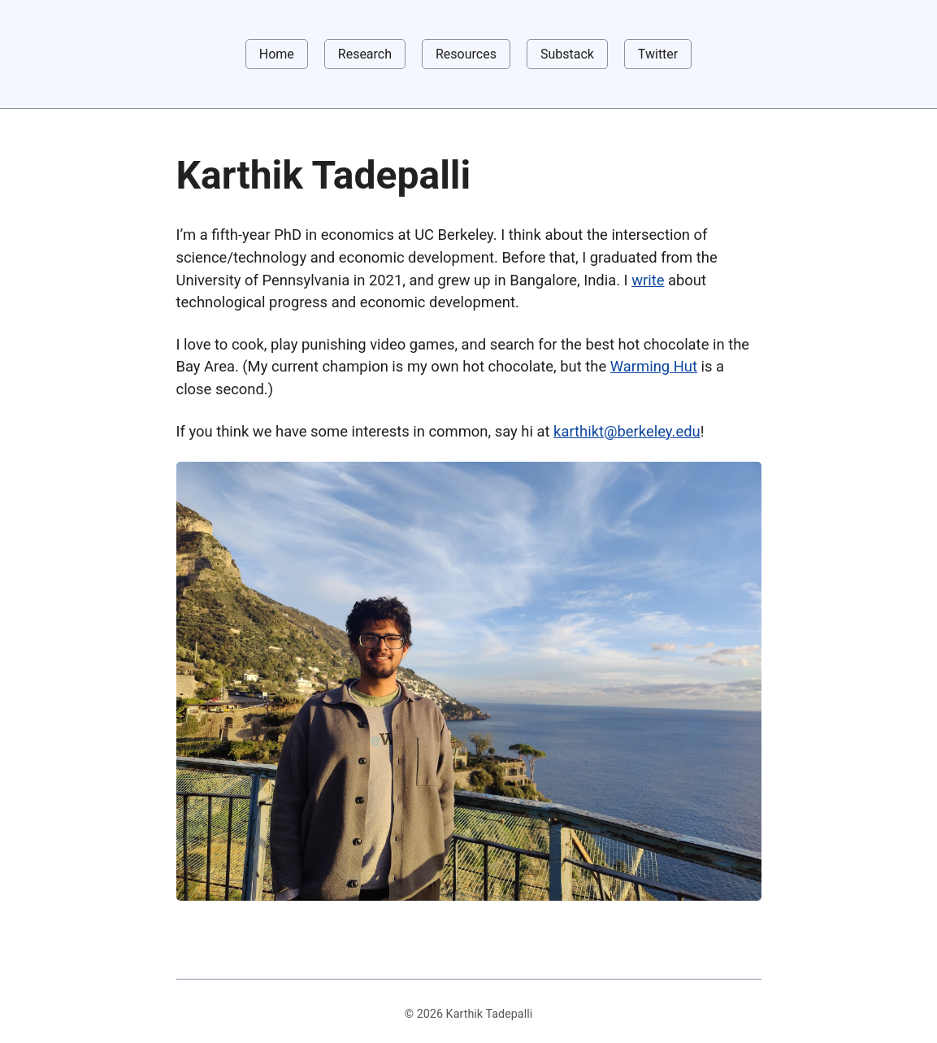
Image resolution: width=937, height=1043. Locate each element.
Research (365, 54)
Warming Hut (653, 366)
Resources (466, 54)
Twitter (658, 54)
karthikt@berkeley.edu (627, 431)
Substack (567, 54)
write (647, 280)
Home (276, 54)
